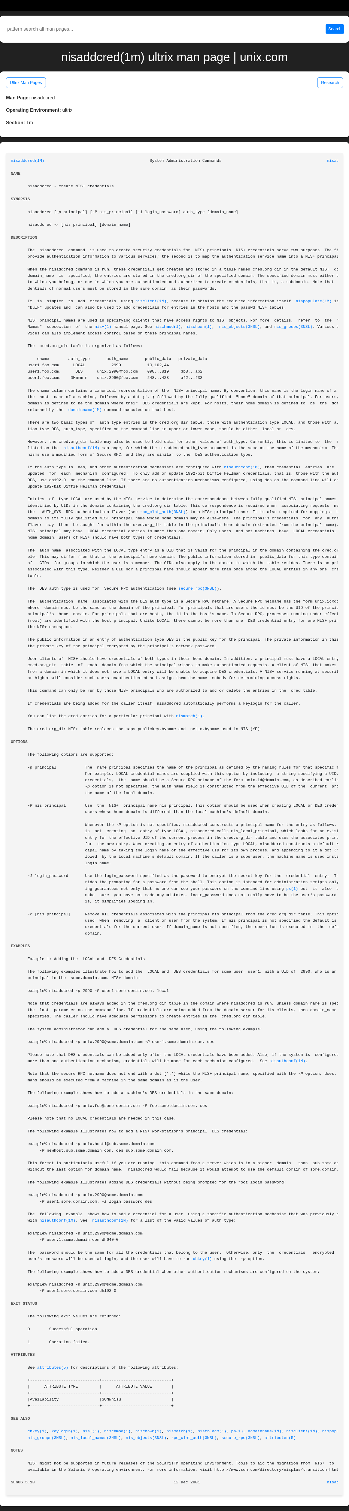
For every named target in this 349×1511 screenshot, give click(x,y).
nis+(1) (103, 327)
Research (330, 82)
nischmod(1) (168, 327)
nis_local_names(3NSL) (96, 1438)
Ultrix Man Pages (26, 82)
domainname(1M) (85, 410)
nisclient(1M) (151, 301)
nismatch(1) (189, 716)
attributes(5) (52, 1367)
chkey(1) (202, 1259)
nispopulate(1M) (314, 301)
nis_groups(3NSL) (293, 327)
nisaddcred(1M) (27, 161)
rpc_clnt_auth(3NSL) (163, 512)
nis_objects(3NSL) (239, 327)
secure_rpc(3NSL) (198, 588)
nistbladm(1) (212, 1431)
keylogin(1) (65, 1431)
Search (334, 28)
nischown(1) (199, 327)
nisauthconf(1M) (82, 448)
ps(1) (292, 889)
